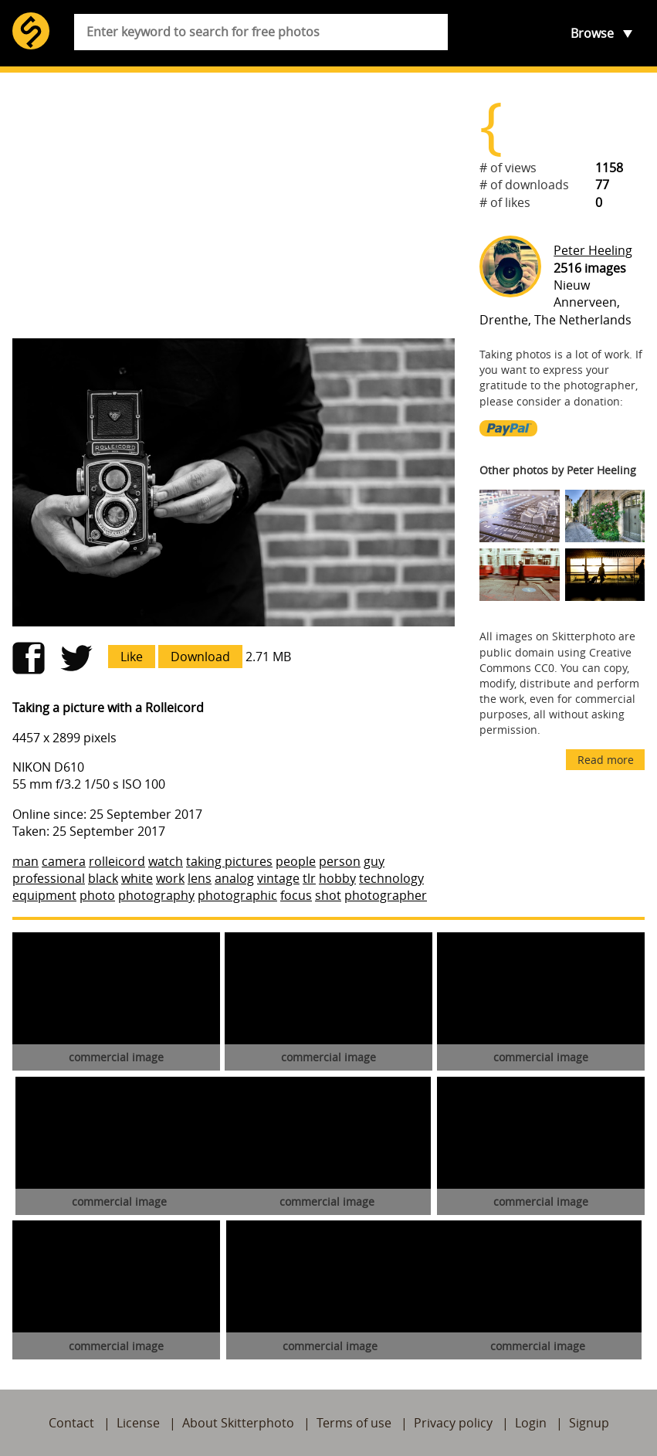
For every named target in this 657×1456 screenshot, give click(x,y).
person (340, 861)
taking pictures (229, 861)
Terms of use (354, 1422)
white (137, 878)
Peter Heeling (593, 250)
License (138, 1422)
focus (296, 895)
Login (531, 1422)
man (25, 861)
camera (64, 861)
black (103, 878)
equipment (44, 895)
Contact (71, 1422)
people (296, 861)
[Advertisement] (233, 205)
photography (156, 895)
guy (374, 861)
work (170, 878)
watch (165, 861)
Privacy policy (453, 1422)
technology (391, 878)
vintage (278, 878)
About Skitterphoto (238, 1422)
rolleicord (117, 861)
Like (131, 656)
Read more (605, 759)
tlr (309, 878)
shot (328, 895)
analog (234, 878)
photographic (237, 895)
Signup (589, 1422)
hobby (337, 878)
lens (200, 878)
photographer (385, 895)
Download (200, 656)
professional (48, 878)
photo (97, 895)
